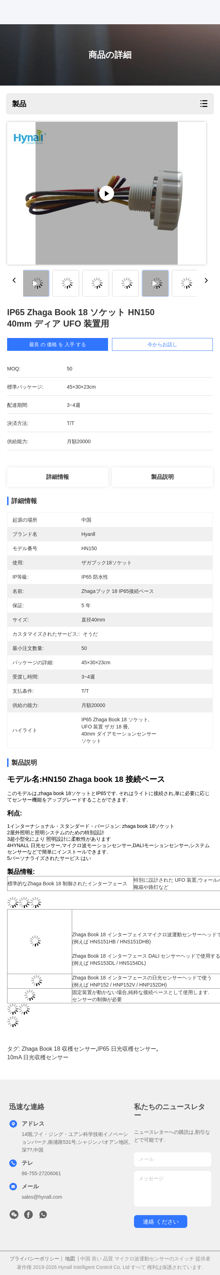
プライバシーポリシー (34, 1258)
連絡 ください (160, 1222)
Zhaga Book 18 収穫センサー (59, 1049)
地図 (70, 1258)
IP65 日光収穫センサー (126, 1049)
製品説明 (162, 477)
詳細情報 (57, 477)
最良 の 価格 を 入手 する (57, 344)
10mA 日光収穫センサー (38, 1057)
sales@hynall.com (42, 1197)
